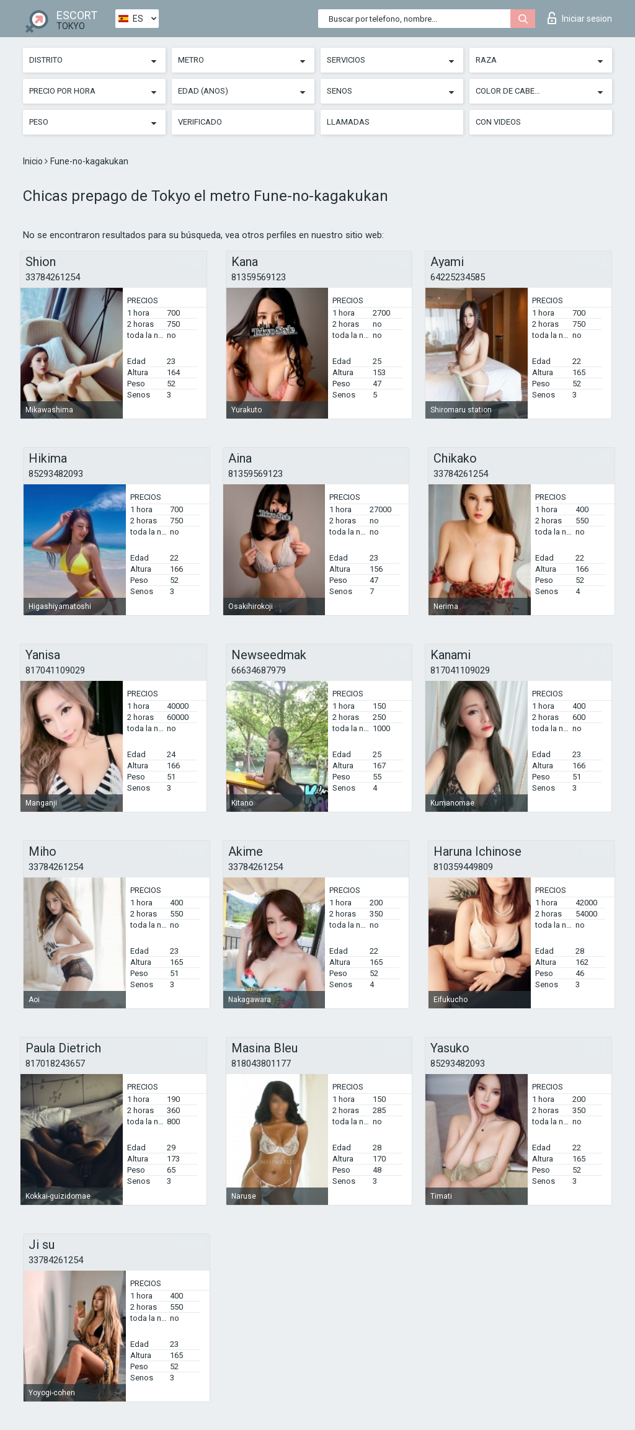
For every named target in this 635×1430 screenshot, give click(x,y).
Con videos (498, 122)
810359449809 (463, 867)
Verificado (200, 122)
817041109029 (55, 670)
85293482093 (56, 473)
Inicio (34, 161)
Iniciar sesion (580, 18)
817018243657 (55, 1063)
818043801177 (261, 1063)
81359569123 (258, 277)
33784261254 (52, 277)
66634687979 (258, 670)
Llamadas (348, 122)
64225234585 (457, 277)
